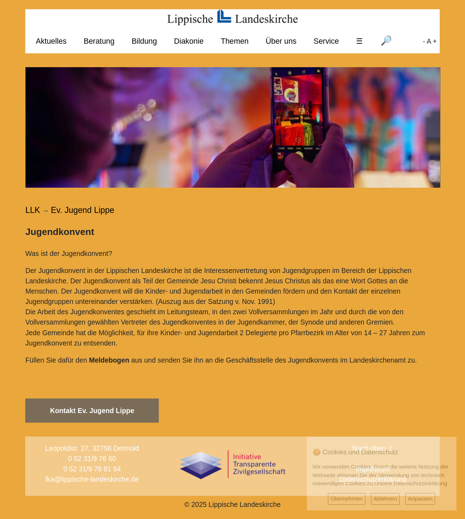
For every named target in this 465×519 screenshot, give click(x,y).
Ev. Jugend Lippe (82, 210)
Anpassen (420, 499)
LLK (32, 210)
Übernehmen (347, 499)
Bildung (144, 41)
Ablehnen (385, 499)
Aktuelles (51, 41)
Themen (235, 41)
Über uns (281, 41)
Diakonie (189, 41)
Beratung (99, 41)
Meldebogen (109, 360)
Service (326, 41)
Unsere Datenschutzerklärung (410, 483)
